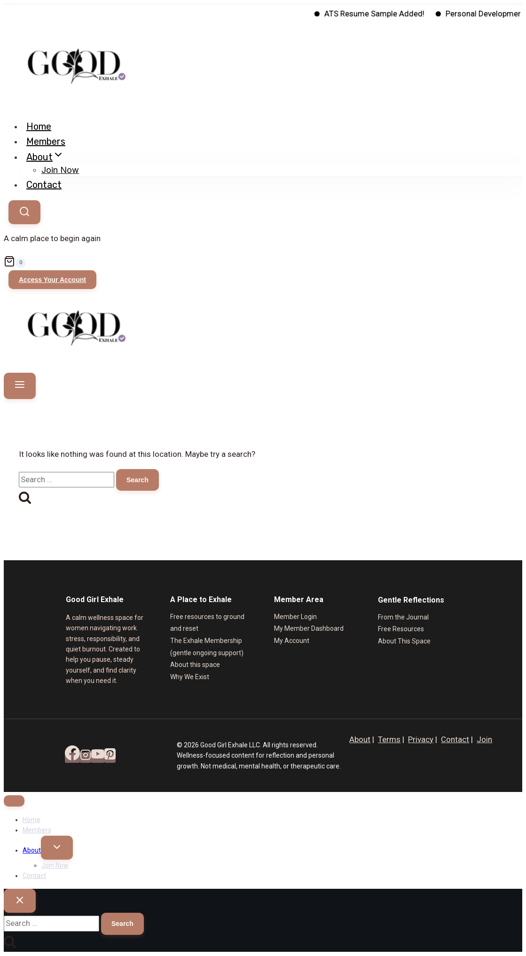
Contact (44, 184)
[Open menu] (20, 386)
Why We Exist (189, 677)
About (359, 739)
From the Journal (403, 617)
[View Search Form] (24, 212)
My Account (291, 640)
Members (45, 141)
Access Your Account (52, 279)
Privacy (420, 739)
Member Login (295, 616)
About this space (195, 664)
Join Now (60, 170)
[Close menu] (14, 801)
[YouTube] (97, 757)
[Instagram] (85, 757)
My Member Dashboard (309, 628)
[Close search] (20, 901)
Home (38, 126)
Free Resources (401, 629)
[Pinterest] (110, 757)
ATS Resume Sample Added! (383, 13)
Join (484, 739)
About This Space (404, 641)
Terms (389, 739)
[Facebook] (72, 757)
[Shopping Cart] (263, 263)
